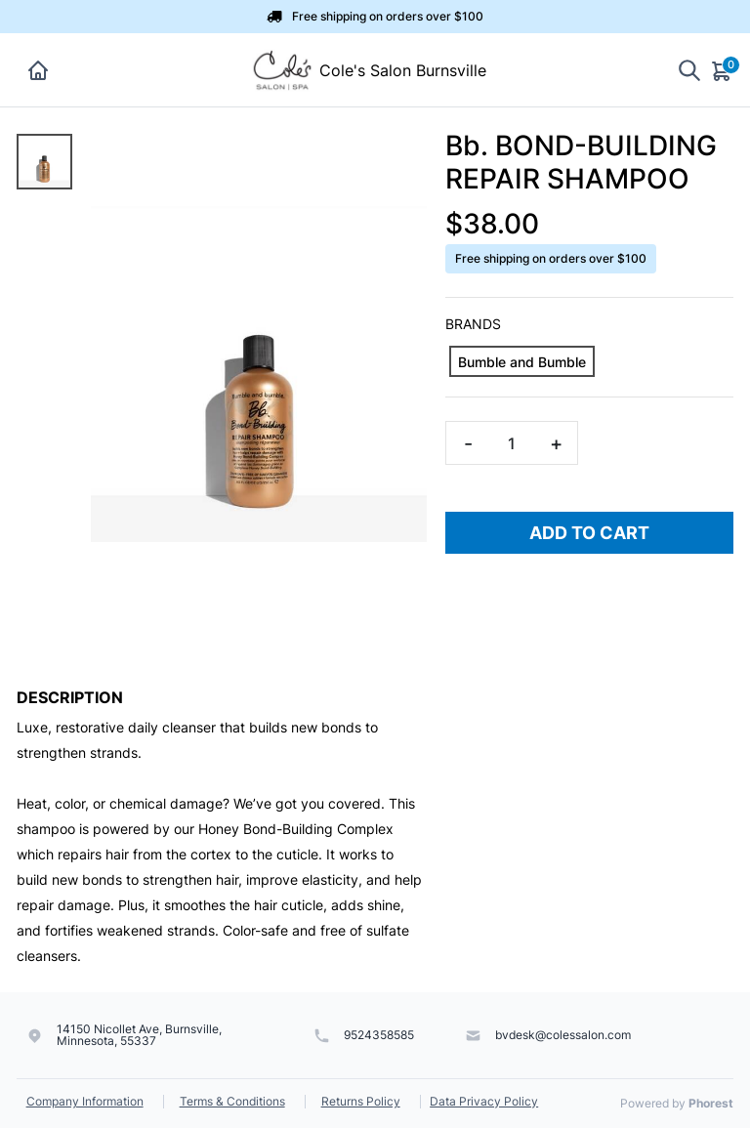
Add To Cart (589, 532)
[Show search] (689, 70)
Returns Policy (360, 1101)
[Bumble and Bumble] (522, 361)
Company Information (85, 1101)
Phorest (710, 1103)
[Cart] (722, 70)
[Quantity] (511, 443)
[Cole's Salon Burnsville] (282, 68)
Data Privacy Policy (484, 1101)
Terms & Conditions (232, 1101)
